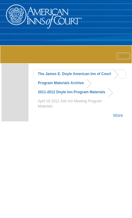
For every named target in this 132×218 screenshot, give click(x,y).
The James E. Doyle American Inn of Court (74, 74)
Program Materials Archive (61, 83)
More (118, 115)
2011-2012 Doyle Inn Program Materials (71, 92)
